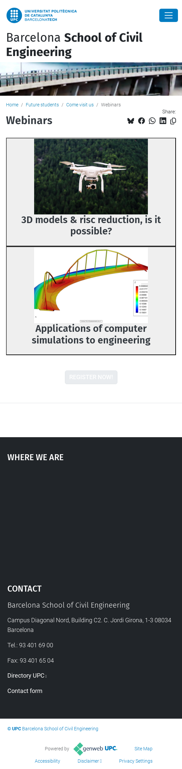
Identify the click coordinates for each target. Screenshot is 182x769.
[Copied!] (173, 121)
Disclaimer (88, 761)
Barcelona (74, 44)
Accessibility (47, 761)
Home (12, 104)
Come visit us (80, 104)
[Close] (168, 15)
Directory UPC (25, 675)
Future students (42, 104)
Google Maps (91, 520)
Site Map (143, 748)
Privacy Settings (136, 761)
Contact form (24, 690)
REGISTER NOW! (91, 377)
